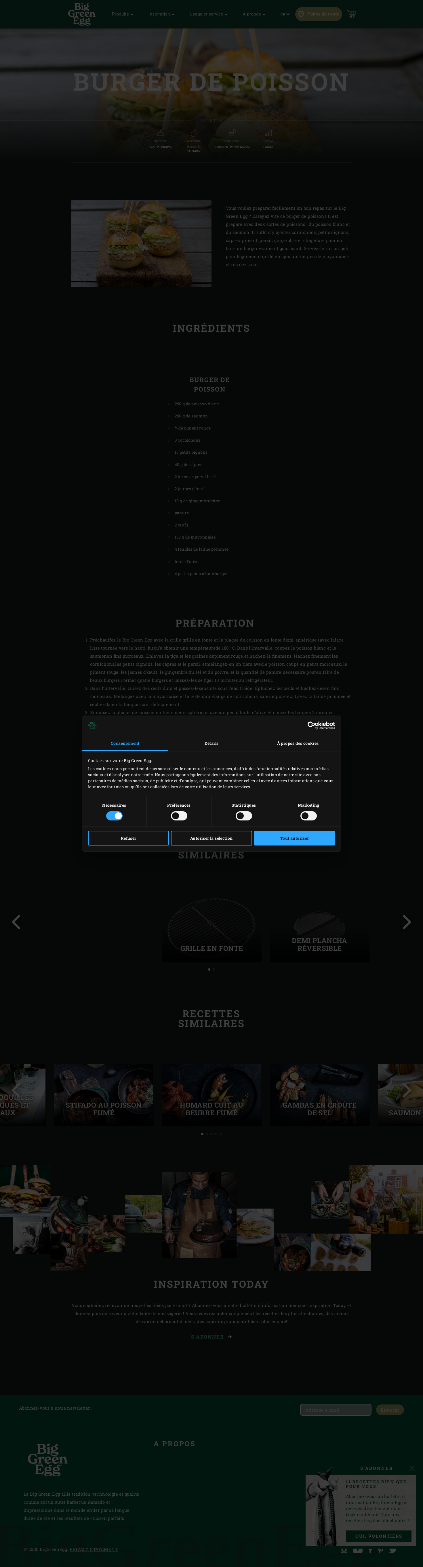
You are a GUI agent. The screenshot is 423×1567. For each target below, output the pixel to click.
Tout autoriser (294, 838)
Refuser (128, 838)
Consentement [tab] (125, 743)
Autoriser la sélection (211, 838)
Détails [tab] (212, 743)
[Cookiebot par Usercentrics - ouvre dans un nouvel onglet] (310, 726)
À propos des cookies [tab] (298, 743)
